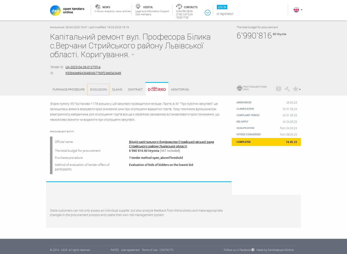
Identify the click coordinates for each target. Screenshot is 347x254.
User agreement (130, 250)
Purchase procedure (69, 89)
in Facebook (244, 250)
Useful (148, 7)
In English (296, 10)
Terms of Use (149, 250)
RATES (115, 250)
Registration (226, 13)
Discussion (98, 89)
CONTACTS (166, 250)
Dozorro (155, 89)
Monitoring (180, 89)
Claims (117, 89)
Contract (135, 89)
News (106, 7)
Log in (222, 7)
